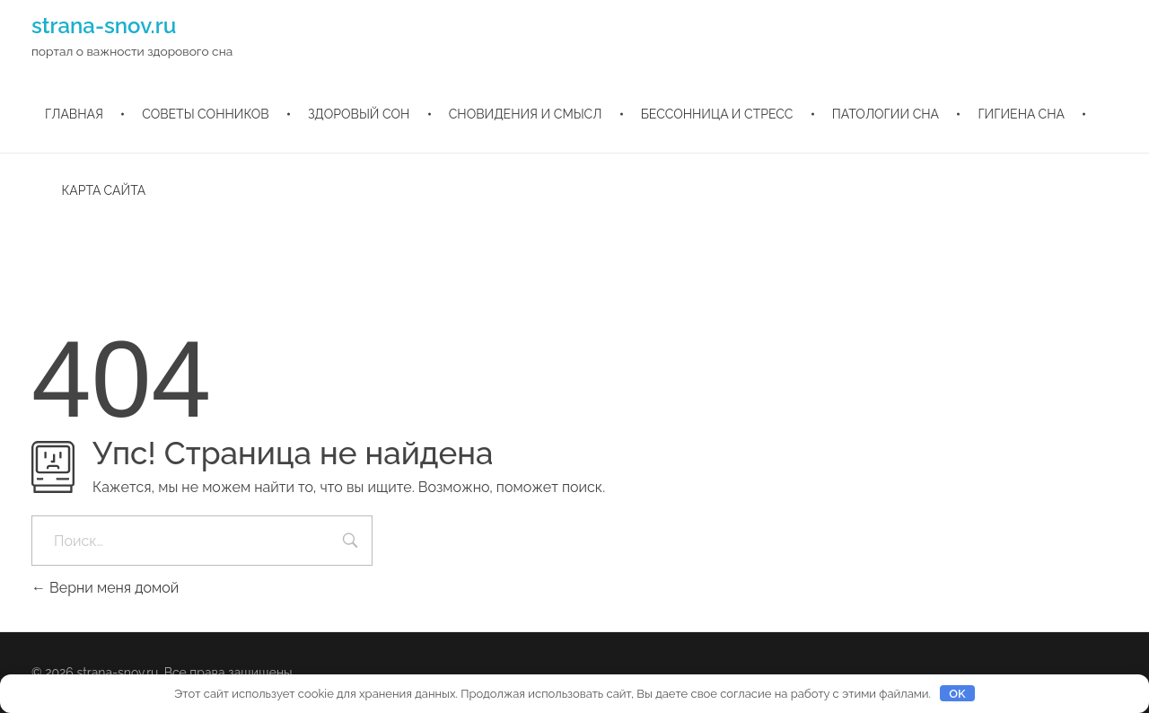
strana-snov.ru (103, 26)
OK (957, 693)
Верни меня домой (105, 587)
